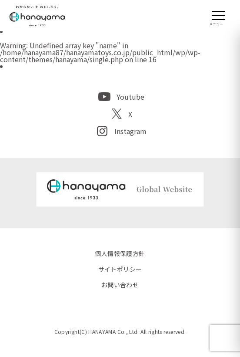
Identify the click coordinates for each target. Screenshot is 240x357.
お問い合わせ (120, 284)
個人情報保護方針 (120, 253)
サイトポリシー (120, 269)
